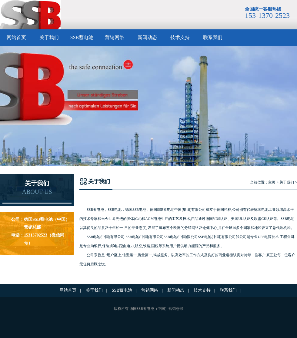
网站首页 (16, 37)
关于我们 (49, 37)
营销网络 (114, 37)
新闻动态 (147, 37)
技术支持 (180, 37)
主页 (271, 182)
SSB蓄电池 (81, 37)
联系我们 (212, 37)
